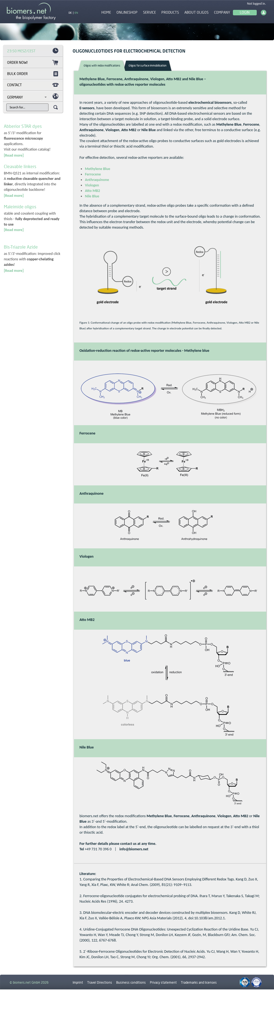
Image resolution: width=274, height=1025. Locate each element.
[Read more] (14, 155)
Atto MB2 (92, 190)
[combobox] (28, 97)
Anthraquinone (97, 179)
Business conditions (131, 982)
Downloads (81, 995)
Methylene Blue (97, 168)
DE (70, 12)
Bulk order (17, 73)
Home (106, 12)
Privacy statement (163, 982)
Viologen (92, 185)
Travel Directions (99, 982)
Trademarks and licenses (199, 982)
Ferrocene (93, 174)
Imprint (78, 982)
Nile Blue (92, 196)
